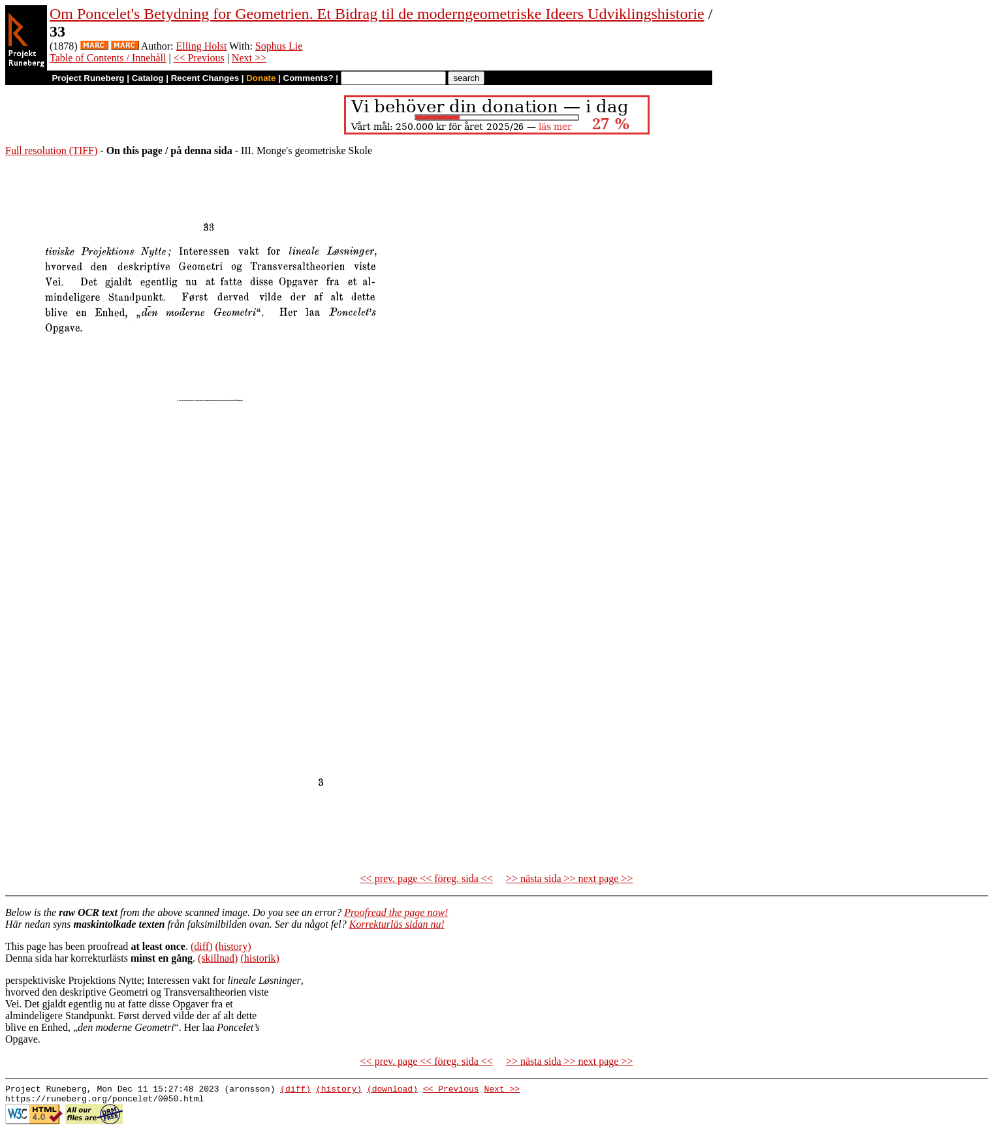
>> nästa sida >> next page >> (569, 878)
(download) (392, 1090)
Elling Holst (201, 46)
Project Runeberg (88, 78)
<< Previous (199, 57)
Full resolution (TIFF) (51, 150)
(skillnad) (218, 958)
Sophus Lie (278, 46)
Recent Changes (205, 78)
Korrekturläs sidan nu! (397, 924)
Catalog (148, 78)
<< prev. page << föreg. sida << (426, 878)
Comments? (308, 78)
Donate (261, 78)
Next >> (249, 57)
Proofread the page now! (396, 912)
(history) (233, 946)
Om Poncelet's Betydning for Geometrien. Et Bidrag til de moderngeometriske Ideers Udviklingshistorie (377, 13)
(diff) (201, 946)
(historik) (259, 958)
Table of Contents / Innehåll (108, 57)
